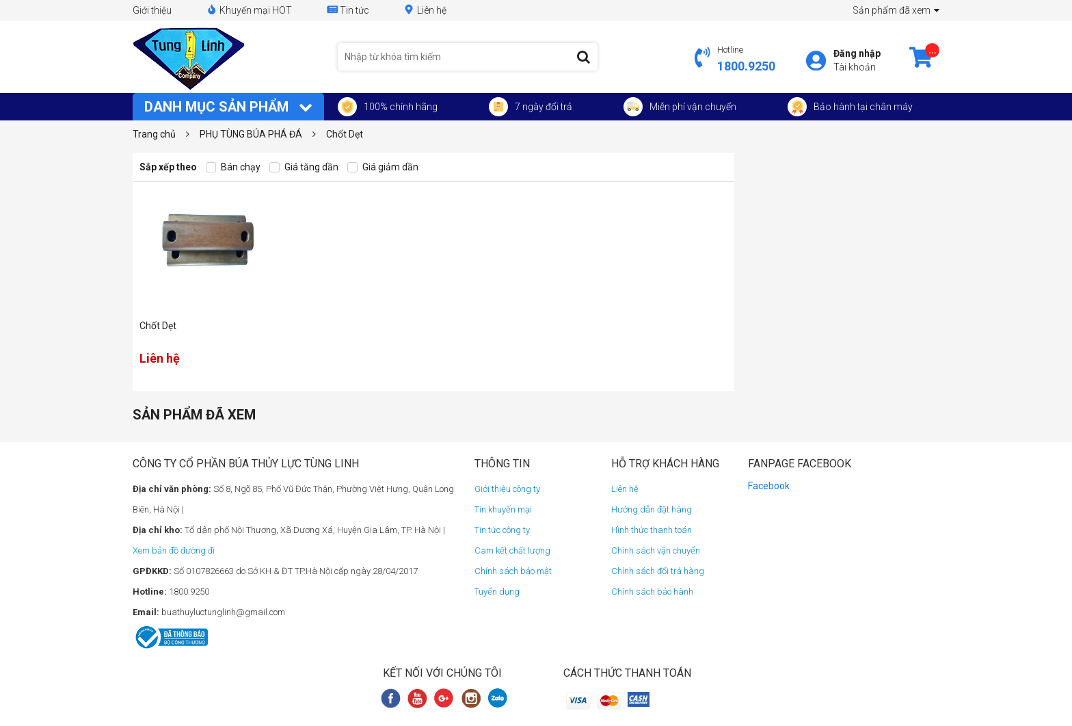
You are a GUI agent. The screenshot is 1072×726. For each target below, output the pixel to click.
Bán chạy (233, 167)
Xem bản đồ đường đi (174, 550)
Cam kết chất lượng (512, 550)
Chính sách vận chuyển (655, 550)
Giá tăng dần (303, 167)
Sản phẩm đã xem (896, 10)
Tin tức (347, 10)
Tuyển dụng (497, 591)
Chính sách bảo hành (652, 591)
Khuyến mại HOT (249, 10)
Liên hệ (424, 10)
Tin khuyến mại (503, 509)
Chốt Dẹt (157, 325)
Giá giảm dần (382, 167)
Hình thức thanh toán (651, 530)
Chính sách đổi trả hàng (657, 571)
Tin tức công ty (502, 530)
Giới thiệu (152, 10)
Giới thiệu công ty (507, 489)
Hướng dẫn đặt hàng (651, 509)
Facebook (769, 485)
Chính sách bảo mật (513, 571)
